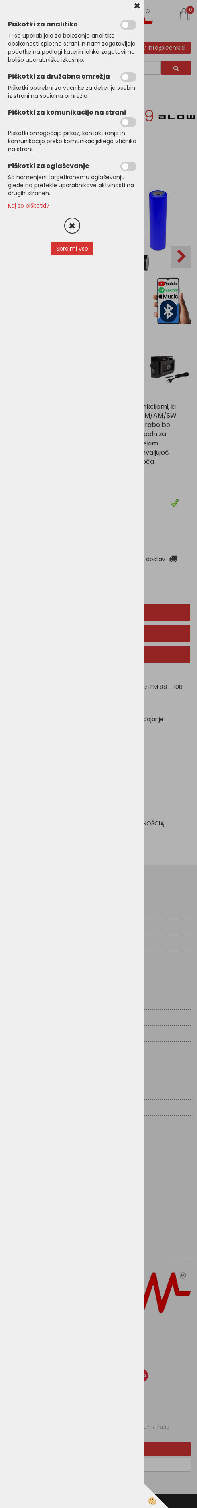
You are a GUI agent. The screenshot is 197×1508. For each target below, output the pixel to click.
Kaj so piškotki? (28, 206)
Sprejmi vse (72, 249)
